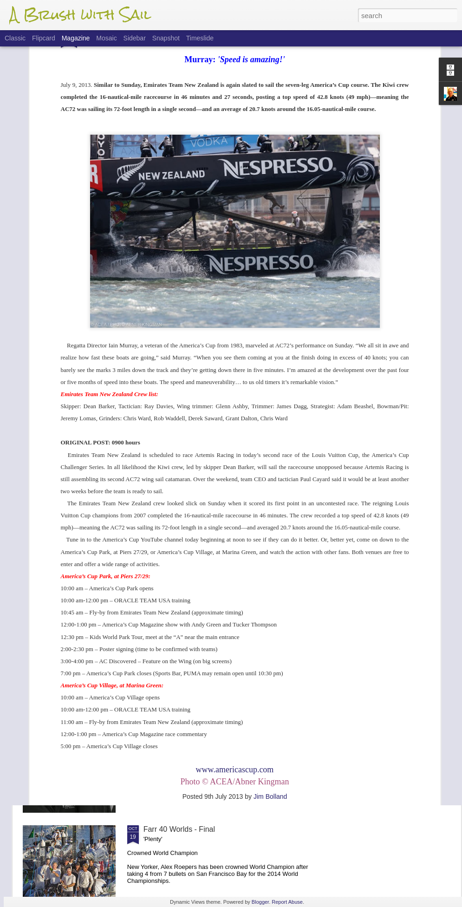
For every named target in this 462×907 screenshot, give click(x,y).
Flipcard (43, 38)
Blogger (260, 902)
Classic (15, 38)
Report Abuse (287, 902)
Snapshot (166, 38)
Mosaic (106, 38)
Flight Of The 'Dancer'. (180, 618)
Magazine (76, 38)
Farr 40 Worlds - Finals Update (194, 724)
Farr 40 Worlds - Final (179, 829)
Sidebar (135, 38)
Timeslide (200, 38)
